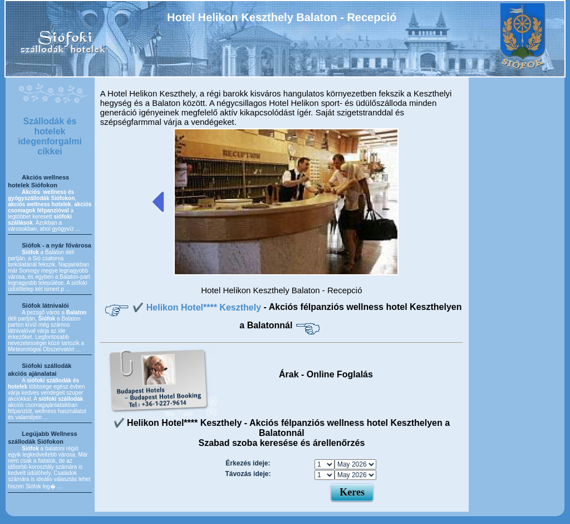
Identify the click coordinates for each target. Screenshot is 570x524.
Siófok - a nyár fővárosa (56, 245)
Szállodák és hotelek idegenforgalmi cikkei (50, 136)
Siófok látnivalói (45, 305)
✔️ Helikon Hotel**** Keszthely (197, 307)
